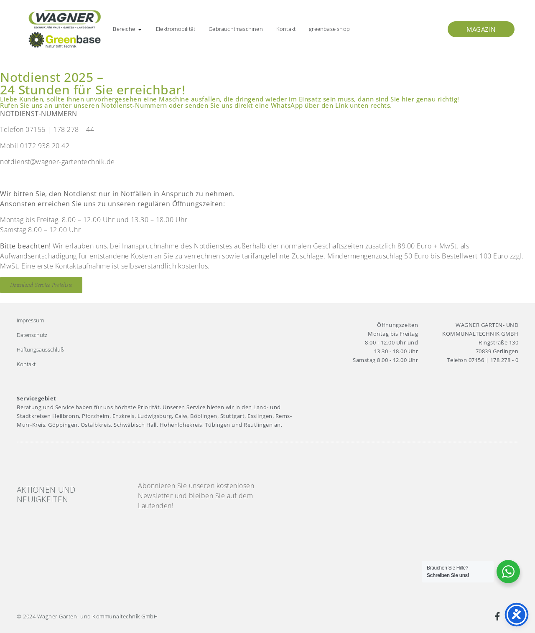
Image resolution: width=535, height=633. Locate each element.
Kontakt (26, 364)
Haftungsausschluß (40, 349)
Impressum (30, 320)
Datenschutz (32, 335)
